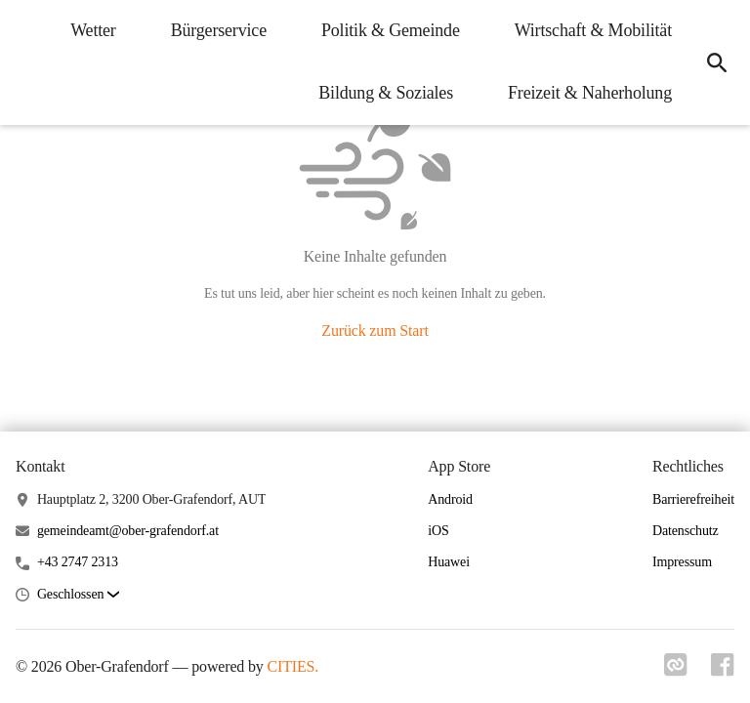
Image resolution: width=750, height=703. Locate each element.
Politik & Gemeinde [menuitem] (390, 30)
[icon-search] (717, 62)
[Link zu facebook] (722, 671)
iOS (438, 530)
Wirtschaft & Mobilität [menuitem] (593, 30)
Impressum (682, 562)
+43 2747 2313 (77, 562)
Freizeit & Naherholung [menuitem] (590, 93)
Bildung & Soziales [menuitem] (385, 93)
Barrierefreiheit (693, 499)
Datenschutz (685, 530)
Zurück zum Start (374, 330)
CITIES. (293, 666)
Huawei (449, 562)
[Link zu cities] (676, 671)
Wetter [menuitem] (92, 30)
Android (450, 499)
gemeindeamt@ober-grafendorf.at (128, 530)
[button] (78, 595)
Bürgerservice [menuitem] (219, 30)
